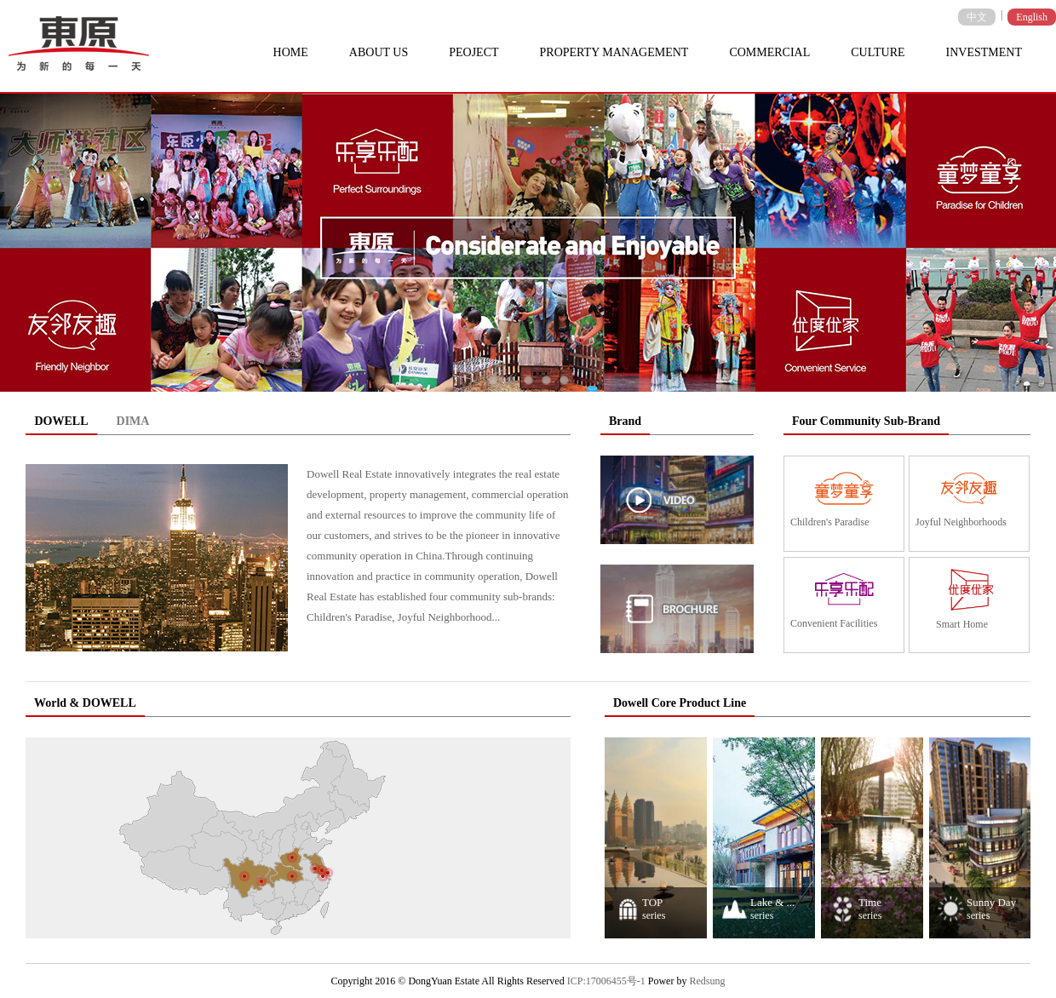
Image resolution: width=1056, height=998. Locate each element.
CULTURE (877, 52)
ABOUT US (378, 52)
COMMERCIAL (769, 52)
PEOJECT (473, 52)
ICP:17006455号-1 (606, 981)
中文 (977, 17)
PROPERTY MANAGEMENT (614, 52)
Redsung (707, 981)
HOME (290, 52)
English (1031, 17)
